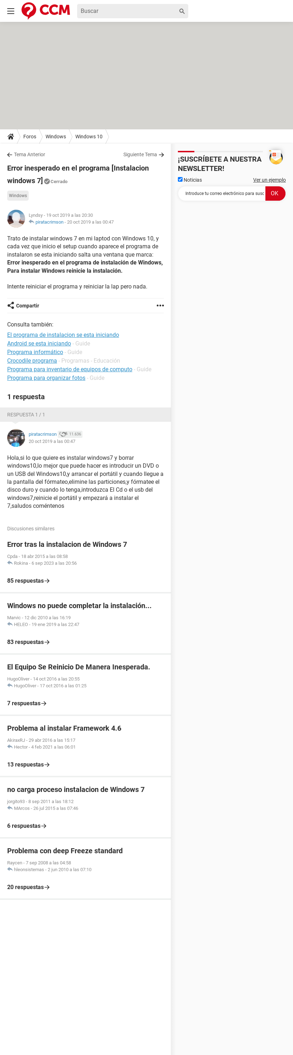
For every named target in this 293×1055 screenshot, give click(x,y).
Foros (29, 136)
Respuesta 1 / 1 (26, 414)
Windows (56, 136)
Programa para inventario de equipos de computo (69, 369)
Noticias (190, 180)
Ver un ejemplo (269, 180)
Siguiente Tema (140, 154)
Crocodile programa (32, 360)
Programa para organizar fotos (46, 377)
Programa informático (35, 352)
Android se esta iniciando (39, 343)
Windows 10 (89, 136)
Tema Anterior (29, 154)
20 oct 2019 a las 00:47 (90, 222)
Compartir (27, 306)
